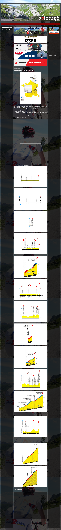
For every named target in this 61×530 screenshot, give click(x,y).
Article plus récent (18, 524)
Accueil (3, 23)
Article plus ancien (43, 524)
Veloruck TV (37, 23)
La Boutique (53, 23)
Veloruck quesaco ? (11, 23)
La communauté (21, 23)
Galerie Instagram (45, 23)
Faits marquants (29, 23)
